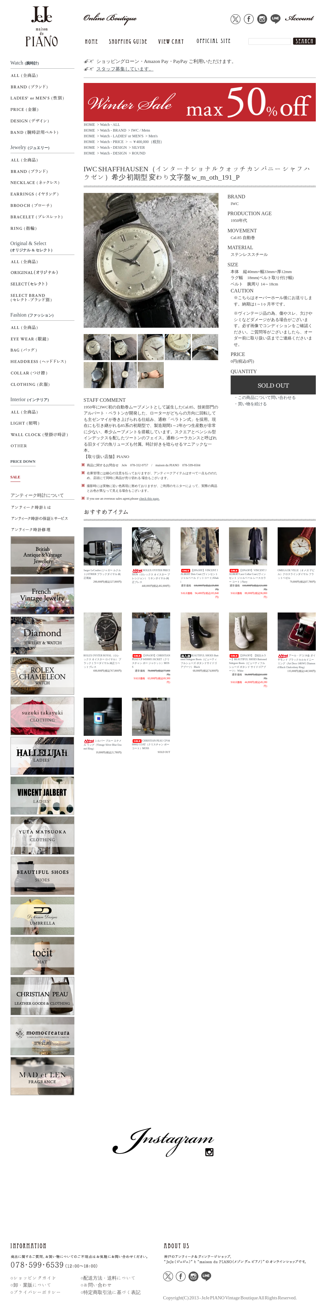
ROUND (139, 153)
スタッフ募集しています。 (125, 69)
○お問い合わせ (96, 1285)
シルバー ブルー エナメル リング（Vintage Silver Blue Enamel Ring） (103, 744)
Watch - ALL (110, 124)
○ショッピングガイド (33, 1278)
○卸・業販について (31, 1285)
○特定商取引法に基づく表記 (110, 1292)
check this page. (149, 498)
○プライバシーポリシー (35, 1292)
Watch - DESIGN (113, 147)
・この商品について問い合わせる (265, 397)
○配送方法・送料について (108, 1278)
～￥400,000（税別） (146, 142)
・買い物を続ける (250, 403)
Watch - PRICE (111, 142)
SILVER (138, 147)
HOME (89, 124)
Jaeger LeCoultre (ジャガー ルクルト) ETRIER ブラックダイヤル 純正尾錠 (102, 574)
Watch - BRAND (113, 130)
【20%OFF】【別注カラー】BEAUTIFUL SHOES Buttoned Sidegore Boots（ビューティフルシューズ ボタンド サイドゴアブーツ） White (248, 663)
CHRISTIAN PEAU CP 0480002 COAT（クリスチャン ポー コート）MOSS (151, 744)
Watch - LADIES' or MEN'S (121, 136)
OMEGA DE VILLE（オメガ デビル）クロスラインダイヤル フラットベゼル (296, 574)
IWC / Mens (140, 130)
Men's (153, 136)
